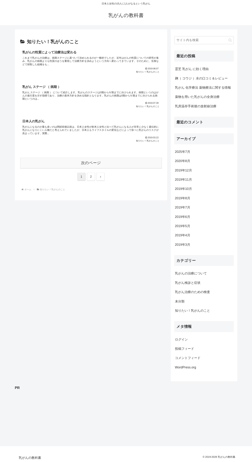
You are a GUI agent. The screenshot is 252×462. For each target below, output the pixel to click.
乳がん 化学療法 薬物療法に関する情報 (203, 87)
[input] (204, 40)
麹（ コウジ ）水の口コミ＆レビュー (201, 78)
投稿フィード (184, 348)
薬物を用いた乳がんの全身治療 (197, 97)
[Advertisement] (121, 416)
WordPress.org (185, 367)
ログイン (181, 339)
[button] (230, 40)
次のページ (91, 164)
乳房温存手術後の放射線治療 (195, 106)
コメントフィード (187, 358)
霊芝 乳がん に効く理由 (192, 69)
